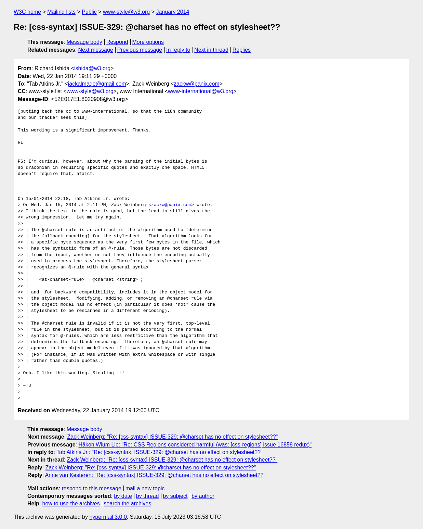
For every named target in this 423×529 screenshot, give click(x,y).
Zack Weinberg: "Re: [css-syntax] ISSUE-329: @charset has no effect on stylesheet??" (172, 437)
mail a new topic (145, 488)
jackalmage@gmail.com (97, 84)
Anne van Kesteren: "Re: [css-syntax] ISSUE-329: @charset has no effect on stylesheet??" (155, 475)
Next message (95, 50)
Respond (117, 42)
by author (202, 496)
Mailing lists (61, 12)
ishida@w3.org (92, 68)
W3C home (27, 12)
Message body (84, 42)
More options (148, 42)
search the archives (127, 503)
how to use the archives (71, 503)
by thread (147, 496)
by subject (175, 496)
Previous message (139, 50)
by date (123, 496)
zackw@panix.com (197, 84)
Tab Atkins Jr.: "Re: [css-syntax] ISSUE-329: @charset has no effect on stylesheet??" (159, 452)
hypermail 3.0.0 (108, 517)
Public (89, 12)
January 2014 (172, 12)
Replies (242, 50)
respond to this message (91, 488)
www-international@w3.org (200, 91)
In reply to (178, 50)
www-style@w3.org (126, 12)
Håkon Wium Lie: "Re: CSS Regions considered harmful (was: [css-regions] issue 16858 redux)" (195, 445)
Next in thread (211, 50)
